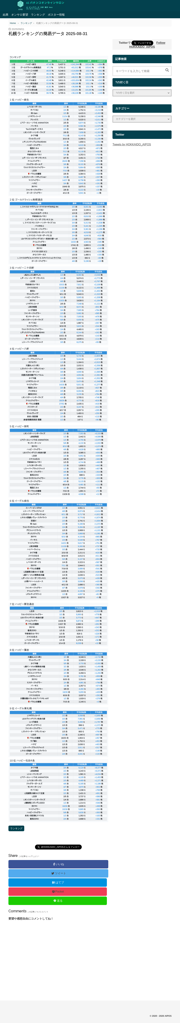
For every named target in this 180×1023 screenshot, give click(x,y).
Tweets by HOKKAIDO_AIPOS (131, 144)
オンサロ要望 (19, 14)
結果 (5, 14)
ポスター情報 (56, 14)
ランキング (38, 14)
